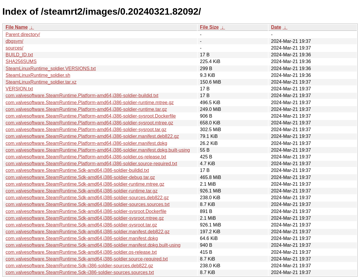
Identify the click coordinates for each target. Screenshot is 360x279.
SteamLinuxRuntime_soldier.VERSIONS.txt (51, 68)
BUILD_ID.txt (19, 54)
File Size (209, 27)
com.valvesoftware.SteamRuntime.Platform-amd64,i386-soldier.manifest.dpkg (86, 143)
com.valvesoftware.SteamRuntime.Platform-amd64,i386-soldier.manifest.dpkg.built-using (98, 150)
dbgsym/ (14, 41)
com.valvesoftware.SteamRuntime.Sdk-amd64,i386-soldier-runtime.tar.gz (81, 190)
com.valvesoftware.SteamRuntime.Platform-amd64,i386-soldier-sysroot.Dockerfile (91, 116)
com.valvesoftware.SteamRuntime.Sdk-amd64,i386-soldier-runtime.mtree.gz (85, 184)
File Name (17, 27)
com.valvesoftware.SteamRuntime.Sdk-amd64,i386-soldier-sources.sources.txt (87, 204)
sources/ (14, 47)
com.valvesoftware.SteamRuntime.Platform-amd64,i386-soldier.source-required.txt (91, 163)
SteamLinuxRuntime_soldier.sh (38, 75)
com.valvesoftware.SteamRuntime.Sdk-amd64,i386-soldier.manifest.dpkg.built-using (93, 245)
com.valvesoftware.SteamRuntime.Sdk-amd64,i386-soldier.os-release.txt (81, 252)
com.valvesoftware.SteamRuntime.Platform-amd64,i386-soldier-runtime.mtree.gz (90, 102)
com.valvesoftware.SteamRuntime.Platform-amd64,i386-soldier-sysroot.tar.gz (86, 129)
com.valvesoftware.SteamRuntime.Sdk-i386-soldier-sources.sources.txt (80, 272)
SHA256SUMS (21, 61)
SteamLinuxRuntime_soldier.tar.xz (41, 82)
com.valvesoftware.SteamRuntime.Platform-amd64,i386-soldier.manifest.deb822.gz (92, 136)
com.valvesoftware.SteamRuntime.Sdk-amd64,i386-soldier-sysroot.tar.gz (81, 224)
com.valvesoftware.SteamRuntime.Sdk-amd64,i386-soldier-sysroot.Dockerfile (86, 211)
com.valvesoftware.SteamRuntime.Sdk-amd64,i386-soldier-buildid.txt (77, 170)
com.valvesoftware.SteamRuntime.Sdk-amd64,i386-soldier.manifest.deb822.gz (87, 231)
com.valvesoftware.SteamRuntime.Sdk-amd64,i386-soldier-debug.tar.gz (80, 177)
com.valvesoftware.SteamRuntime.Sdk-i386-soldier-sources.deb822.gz (79, 265)
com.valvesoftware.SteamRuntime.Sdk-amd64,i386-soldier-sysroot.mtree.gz (85, 218)
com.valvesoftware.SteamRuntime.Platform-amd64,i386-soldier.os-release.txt (86, 156)
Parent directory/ (23, 34)
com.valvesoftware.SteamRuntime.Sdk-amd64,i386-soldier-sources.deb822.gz (87, 197)
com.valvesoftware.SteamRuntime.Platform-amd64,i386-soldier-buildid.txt (82, 95)
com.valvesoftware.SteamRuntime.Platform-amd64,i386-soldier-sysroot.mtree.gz (89, 122)
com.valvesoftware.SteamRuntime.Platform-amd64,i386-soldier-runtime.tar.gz (86, 109)
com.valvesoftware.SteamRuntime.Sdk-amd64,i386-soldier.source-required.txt (87, 258)
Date (276, 27)
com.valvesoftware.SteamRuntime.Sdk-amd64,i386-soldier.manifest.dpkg (82, 238)
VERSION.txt (19, 88)
